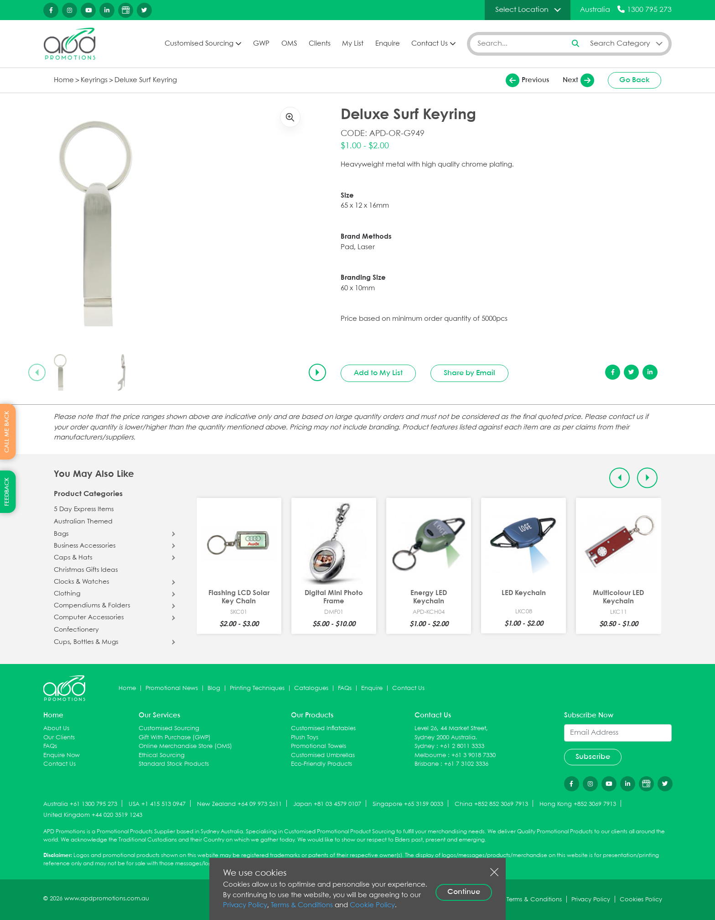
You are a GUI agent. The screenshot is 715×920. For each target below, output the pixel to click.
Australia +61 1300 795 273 (80, 804)
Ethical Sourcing (162, 755)
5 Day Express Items (84, 509)
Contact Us (429, 44)
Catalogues (311, 688)
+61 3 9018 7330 (473, 755)
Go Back (634, 80)
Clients (320, 44)
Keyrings (94, 80)
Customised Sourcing (199, 44)
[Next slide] (317, 372)
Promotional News (171, 688)
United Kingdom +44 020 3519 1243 (92, 815)
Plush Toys (304, 738)
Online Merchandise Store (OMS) (185, 746)
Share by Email (469, 373)
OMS (289, 44)
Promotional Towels (318, 746)
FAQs (345, 688)
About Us (56, 729)
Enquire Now (61, 755)
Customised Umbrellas (323, 755)
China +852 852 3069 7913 (491, 804)
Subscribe (592, 756)
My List (352, 44)
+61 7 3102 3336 (466, 764)
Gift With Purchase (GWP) (175, 738)
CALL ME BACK (7, 432)
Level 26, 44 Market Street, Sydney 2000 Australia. (451, 733)
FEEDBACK (7, 491)
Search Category (620, 43)
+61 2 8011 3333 (462, 746)
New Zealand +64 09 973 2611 (239, 804)
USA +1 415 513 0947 (157, 804)
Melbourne (430, 755)
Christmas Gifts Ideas (86, 570)
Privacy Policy (245, 905)
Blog (213, 688)
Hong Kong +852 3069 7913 (577, 804)
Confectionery (76, 630)
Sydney (424, 746)
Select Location (522, 9)
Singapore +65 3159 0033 (408, 804)
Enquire (387, 44)
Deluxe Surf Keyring (145, 80)
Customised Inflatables (323, 729)
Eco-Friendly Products (321, 764)
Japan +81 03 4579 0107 (327, 804)
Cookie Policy (372, 905)
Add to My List (378, 373)
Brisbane (426, 764)
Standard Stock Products (174, 764)
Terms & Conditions (302, 905)
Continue (463, 892)
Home (64, 80)
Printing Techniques (257, 688)
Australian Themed (83, 521)
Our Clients (59, 738)
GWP (261, 44)
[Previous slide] (37, 372)
